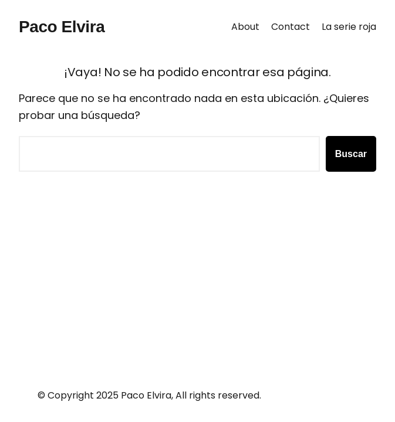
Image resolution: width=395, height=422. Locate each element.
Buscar (351, 154)
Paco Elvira (61, 27)
